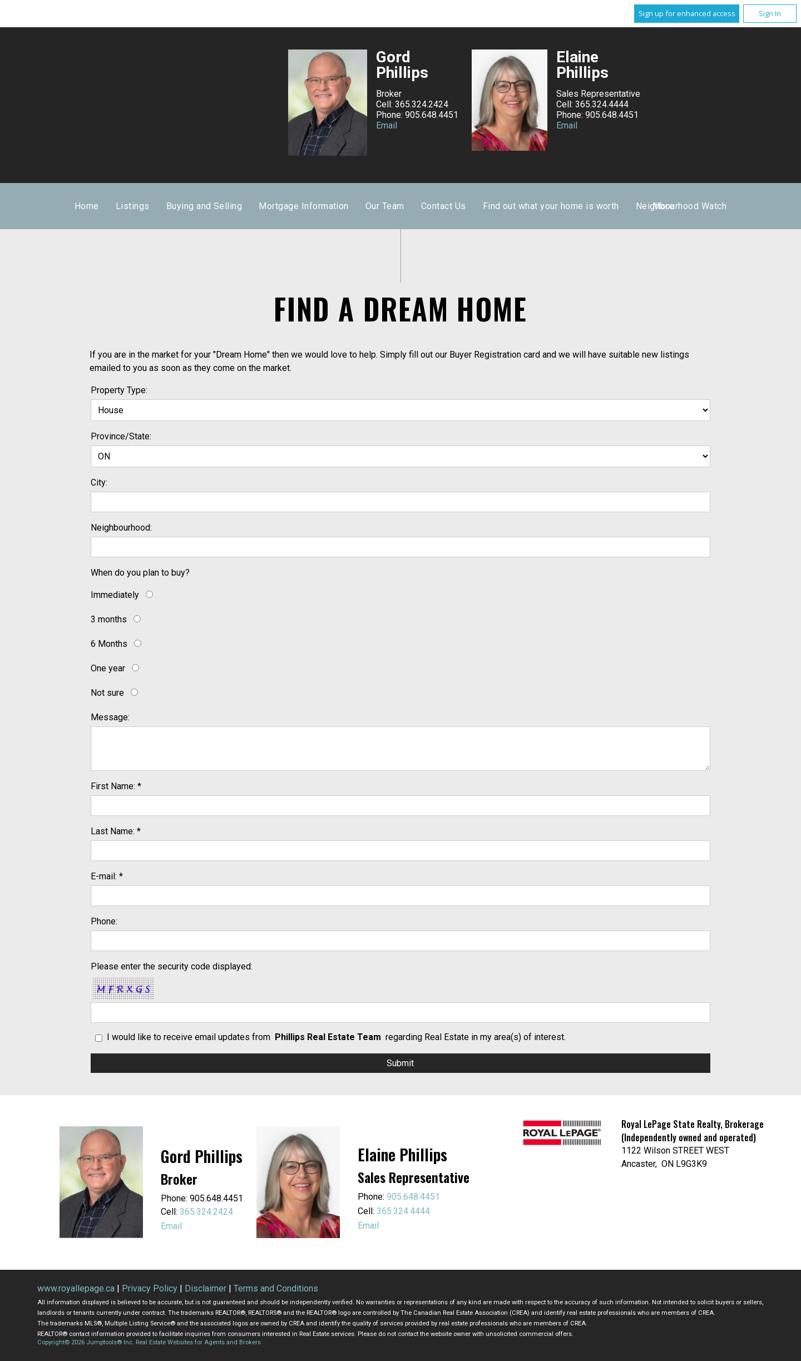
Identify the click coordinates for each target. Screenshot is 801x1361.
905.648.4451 (413, 1196)
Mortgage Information (465, 206)
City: (99, 482)
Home (248, 206)
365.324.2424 (206, 1211)
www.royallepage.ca (76, 1288)
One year (108, 668)
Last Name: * (116, 831)
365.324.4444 (403, 1211)
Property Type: (119, 390)
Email (386, 125)
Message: (110, 717)
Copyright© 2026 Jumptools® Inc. (85, 1342)
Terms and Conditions (276, 1288)
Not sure (107, 692)
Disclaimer (205, 1288)
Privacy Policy (149, 1288)
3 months (109, 619)
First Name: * (116, 786)
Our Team (546, 206)
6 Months (109, 644)
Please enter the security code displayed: (172, 966)
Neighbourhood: (121, 527)
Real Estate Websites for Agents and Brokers (198, 1342)
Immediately (115, 595)
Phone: (104, 921)
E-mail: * (107, 876)
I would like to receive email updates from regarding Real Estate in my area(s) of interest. (336, 1037)
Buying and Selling (365, 206)
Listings (293, 206)
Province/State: (121, 436)
